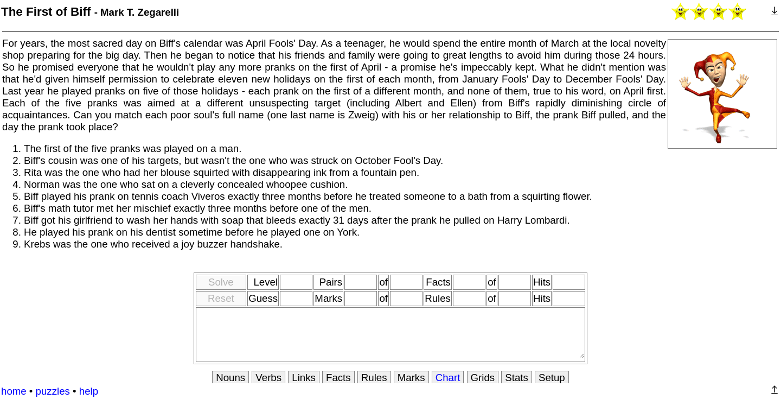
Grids (483, 377)
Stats (516, 377)
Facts (338, 377)
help (88, 391)
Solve (221, 282)
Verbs (268, 377)
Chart (448, 377)
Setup (552, 377)
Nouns (230, 377)
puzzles (53, 391)
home (14, 391)
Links (304, 377)
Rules (374, 377)
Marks (411, 377)
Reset (221, 298)
